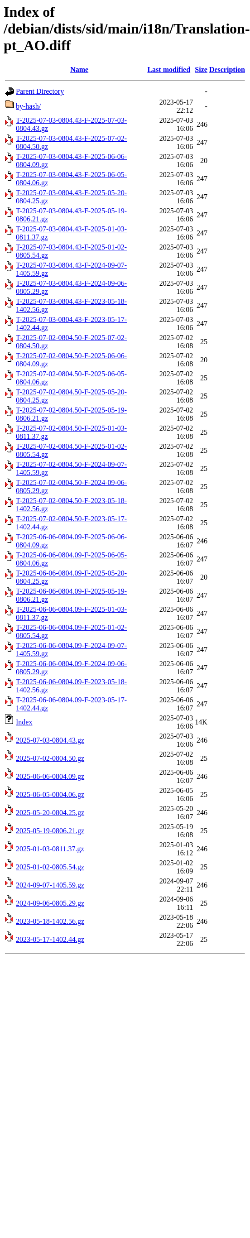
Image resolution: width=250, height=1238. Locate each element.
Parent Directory (40, 91)
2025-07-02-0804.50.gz (50, 758)
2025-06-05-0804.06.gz (50, 794)
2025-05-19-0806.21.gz (50, 831)
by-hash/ (28, 106)
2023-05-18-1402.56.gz (50, 921)
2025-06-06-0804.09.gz (50, 776)
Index (24, 722)
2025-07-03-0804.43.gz (50, 740)
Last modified (168, 69)
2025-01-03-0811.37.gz (50, 849)
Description (227, 69)
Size (201, 69)
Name (79, 69)
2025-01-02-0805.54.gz (50, 867)
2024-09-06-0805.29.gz (50, 903)
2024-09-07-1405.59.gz (50, 885)
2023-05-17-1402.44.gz (50, 939)
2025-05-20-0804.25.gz (50, 812)
